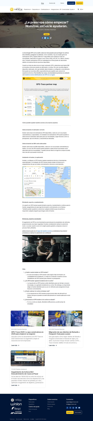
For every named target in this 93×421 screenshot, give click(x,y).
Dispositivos (35, 9)
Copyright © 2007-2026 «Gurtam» (40, 419)
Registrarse (79, 3)
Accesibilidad (32, 419)
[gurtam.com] (16, 403)
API (60, 9)
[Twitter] (70, 407)
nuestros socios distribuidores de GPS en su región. (40, 75)
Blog (41, 3)
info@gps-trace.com (71, 403)
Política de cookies (26, 419)
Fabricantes (31, 401)
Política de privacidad (19, 419)
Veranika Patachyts (50, 29)
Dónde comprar (51, 403)
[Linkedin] (73, 407)
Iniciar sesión (70, 3)
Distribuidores (45, 9)
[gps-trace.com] (16, 9)
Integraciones (55, 9)
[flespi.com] (16, 407)
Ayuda (72, 9)
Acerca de (51, 3)
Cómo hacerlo (50, 401)
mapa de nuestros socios (44, 231)
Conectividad (65, 9)
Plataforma (27, 9)
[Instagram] (76, 407)
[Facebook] (67, 407)
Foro (30, 410)
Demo (61, 3)
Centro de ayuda (33, 408)
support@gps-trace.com (72, 401)
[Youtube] (79, 407)
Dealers (46, 34)
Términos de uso (12, 419)
